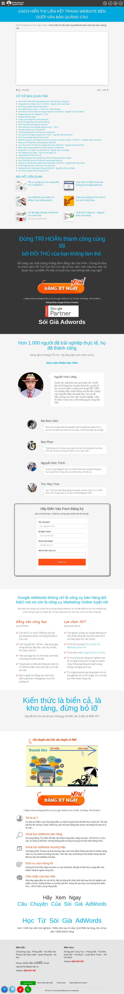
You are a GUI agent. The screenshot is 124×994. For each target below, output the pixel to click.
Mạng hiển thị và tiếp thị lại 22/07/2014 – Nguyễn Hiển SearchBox (45, 150)
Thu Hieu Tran (50, 484)
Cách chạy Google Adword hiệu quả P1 (34, 106)
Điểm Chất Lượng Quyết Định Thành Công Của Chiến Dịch (42, 147)
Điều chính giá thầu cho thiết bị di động (34, 122)
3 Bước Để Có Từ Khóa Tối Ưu (30, 155)
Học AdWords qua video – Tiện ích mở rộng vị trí (38, 153)
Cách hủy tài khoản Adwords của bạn (33, 124)
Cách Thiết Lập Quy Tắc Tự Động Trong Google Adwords (41, 160)
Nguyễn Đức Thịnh (53, 463)
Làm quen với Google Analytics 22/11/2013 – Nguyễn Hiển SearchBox (47, 135)
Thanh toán (61, 983)
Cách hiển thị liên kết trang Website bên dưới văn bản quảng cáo (45, 101)
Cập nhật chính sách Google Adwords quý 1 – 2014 (39, 127)
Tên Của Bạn (44, 522)
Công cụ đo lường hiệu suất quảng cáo (34, 119)
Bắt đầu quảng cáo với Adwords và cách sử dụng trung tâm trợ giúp (46, 158)
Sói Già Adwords (23, 25)
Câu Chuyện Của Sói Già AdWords (62, 904)
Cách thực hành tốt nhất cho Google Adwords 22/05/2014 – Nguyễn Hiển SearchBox (53, 111)
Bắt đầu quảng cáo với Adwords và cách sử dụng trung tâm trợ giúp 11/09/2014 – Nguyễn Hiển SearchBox (62, 140)
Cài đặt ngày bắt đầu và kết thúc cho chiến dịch (37, 132)
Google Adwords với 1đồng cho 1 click (34, 114)
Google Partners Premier (94, 652)
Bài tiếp (102, 90)
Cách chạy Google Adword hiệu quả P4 (34, 137)
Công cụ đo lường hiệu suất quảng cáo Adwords (38, 142)
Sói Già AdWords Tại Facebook (66, 991)
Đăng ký (62, 562)
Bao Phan (47, 442)
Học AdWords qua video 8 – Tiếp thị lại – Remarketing (40, 109)
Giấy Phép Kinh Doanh (79, 983)
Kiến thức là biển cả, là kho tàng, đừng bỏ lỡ (62, 704)
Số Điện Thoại (44, 531)
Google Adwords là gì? (27, 117)
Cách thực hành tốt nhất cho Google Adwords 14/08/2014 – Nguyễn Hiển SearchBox (53, 145)
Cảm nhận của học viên (40, 876)
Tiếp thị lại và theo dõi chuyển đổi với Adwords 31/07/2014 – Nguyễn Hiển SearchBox (53, 163)
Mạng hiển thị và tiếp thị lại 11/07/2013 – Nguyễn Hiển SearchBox (45, 104)
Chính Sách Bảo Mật (44, 983)
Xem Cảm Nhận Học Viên (62, 363)
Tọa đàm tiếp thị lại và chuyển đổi (32, 129)
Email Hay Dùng (45, 541)
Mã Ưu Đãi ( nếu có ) (47, 550)
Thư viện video (40, 25)
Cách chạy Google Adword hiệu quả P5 (34, 170)
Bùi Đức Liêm (49, 421)
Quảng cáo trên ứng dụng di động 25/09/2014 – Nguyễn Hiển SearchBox (48, 168)
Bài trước (23, 90)
